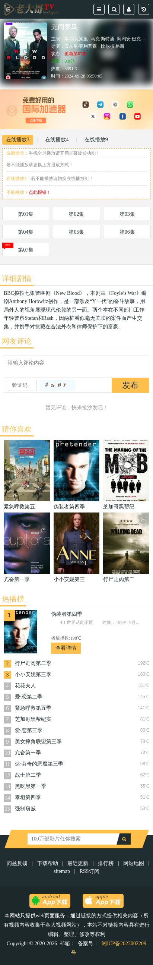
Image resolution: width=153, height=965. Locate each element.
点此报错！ (40, 192)
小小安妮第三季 (33, 674)
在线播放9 (96, 139)
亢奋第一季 (28, 753)
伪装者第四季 (66, 614)
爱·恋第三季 (28, 730)
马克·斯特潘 (102, 38)
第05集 (76, 232)
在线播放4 (56, 139)
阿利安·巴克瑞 (131, 38)
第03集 (127, 214)
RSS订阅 (89, 871)
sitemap (62, 871)
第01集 (26, 214)
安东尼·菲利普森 (80, 46)
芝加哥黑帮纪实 (33, 719)
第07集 (26, 250)
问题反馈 (18, 863)
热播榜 (13, 599)
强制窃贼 (25, 808)
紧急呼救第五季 (33, 708)
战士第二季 (28, 775)
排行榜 (106, 863)
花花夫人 (25, 685)
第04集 (26, 232)
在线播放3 (17, 139)
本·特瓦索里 (76, 38)
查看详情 (65, 648)
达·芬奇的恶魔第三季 (39, 764)
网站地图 (133, 863)
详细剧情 (17, 278)
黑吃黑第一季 (30, 786)
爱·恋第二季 (28, 697)
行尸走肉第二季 (33, 663)
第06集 (127, 232)
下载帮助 (47, 863)
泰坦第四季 (28, 797)
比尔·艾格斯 (112, 46)
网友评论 (17, 341)
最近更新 (77, 863)
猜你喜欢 (17, 429)
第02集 (76, 214)
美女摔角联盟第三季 (38, 741)
